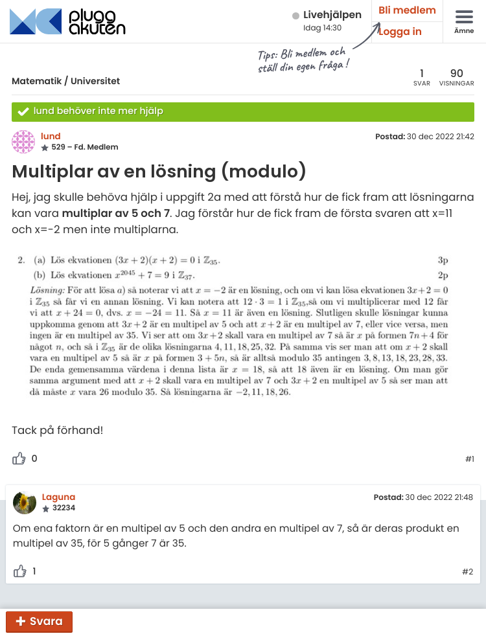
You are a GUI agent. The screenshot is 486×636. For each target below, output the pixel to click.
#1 (469, 460)
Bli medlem (407, 10)
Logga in (400, 32)
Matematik (37, 80)
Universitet (95, 80)
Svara (46, 621)
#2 (467, 572)
